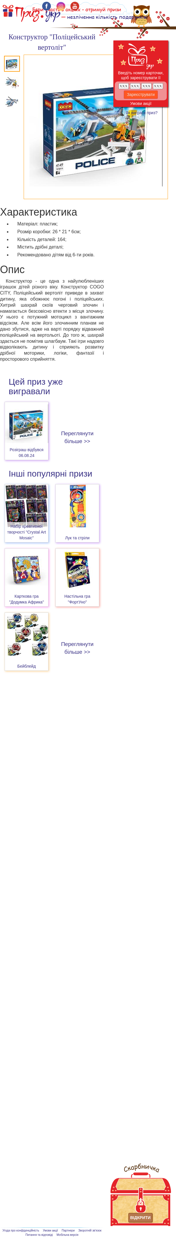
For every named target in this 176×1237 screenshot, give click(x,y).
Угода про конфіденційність (20, 1230)
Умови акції (140, 103)
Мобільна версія (67, 1234)
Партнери (68, 1230)
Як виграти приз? (142, 112)
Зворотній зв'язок (90, 1230)
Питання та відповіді (39, 1234)
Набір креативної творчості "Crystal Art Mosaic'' (26, 532)
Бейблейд (26, 666)
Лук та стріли (77, 538)
